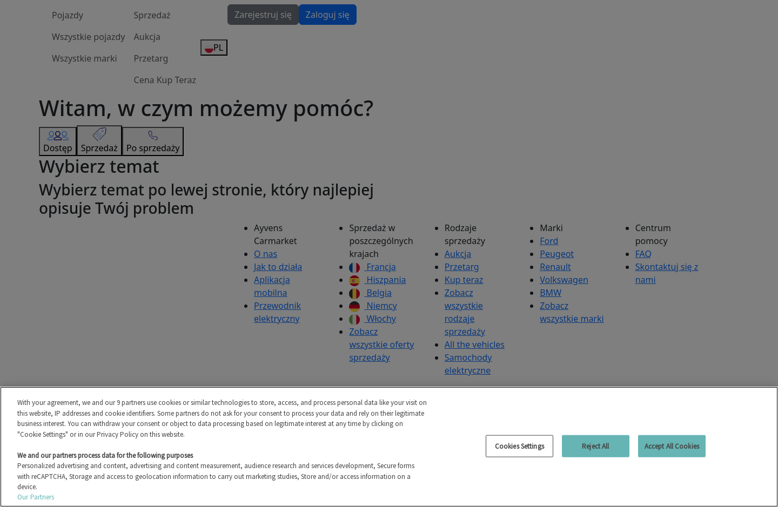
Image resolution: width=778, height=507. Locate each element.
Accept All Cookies (672, 445)
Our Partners (36, 497)
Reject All (595, 445)
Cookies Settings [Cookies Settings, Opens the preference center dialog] (519, 445)
